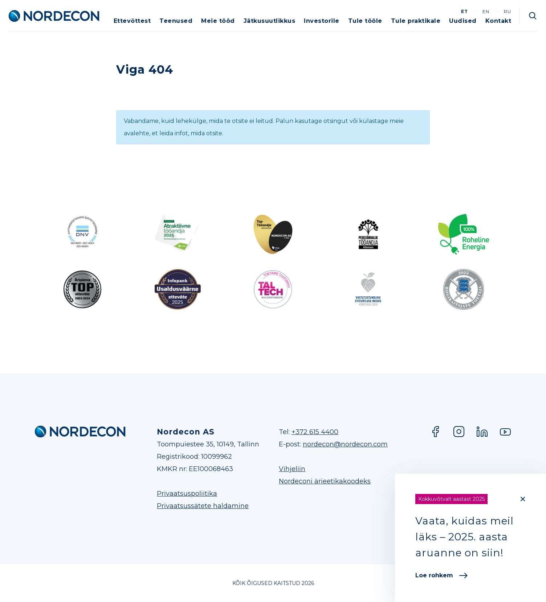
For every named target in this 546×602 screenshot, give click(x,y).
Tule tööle (365, 20)
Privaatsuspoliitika (187, 494)
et (464, 11)
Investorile (321, 20)
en (485, 11)
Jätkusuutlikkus (270, 20)
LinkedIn (482, 431)
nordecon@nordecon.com (345, 444)
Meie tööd (218, 20)
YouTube (505, 431)
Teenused (175, 20)
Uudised (463, 20)
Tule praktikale (416, 20)
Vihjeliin (292, 469)
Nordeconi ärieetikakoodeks (325, 481)
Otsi (533, 16)
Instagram (459, 431)
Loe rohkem (441, 575)
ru (507, 11)
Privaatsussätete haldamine (203, 506)
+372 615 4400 (315, 432)
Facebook (435, 431)
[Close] (523, 499)
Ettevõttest (132, 20)
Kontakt (498, 20)
